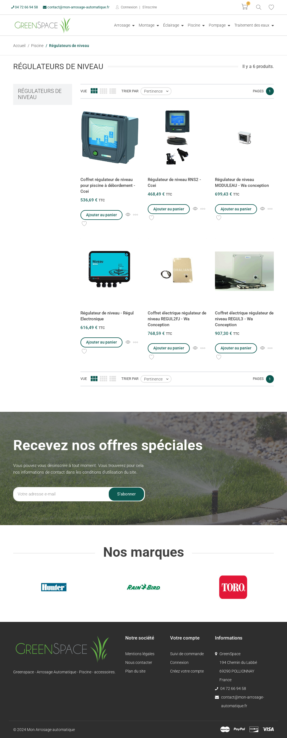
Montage (147, 25)
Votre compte (185, 638)
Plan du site (135, 671)
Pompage (217, 25)
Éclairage (171, 25)
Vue (83, 91)
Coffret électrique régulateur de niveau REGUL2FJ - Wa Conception (177, 319)
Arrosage (122, 25)
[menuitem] (124, 25)
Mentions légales (139, 654)
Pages (258, 91)
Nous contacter (138, 662)
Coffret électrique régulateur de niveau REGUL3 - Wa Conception (244, 319)
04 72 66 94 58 (24, 7)
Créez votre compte (187, 671)
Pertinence (157, 91)
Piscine (194, 25)
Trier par (129, 91)
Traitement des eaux (252, 25)
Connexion (128, 7)
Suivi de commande (187, 654)
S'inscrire (149, 7)
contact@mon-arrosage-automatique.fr (76, 7)
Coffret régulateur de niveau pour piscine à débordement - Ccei (107, 185)
